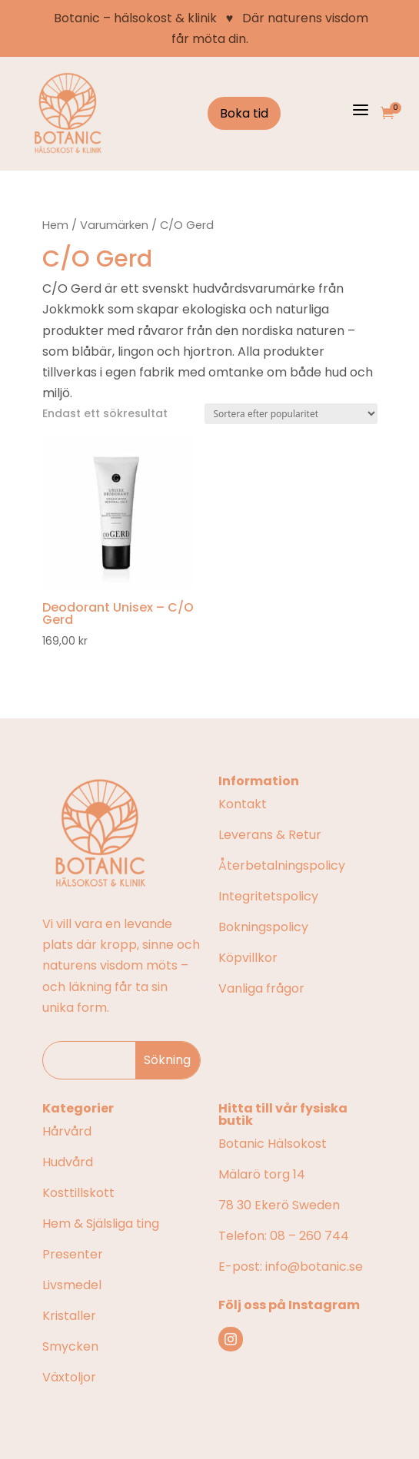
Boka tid (244, 113)
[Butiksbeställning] (291, 413)
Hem (55, 225)
